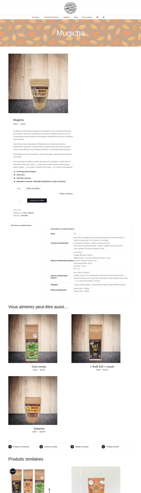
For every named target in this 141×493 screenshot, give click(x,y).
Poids (19, 188)
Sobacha (38, 428)
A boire (24, 213)
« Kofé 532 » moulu (102, 366)
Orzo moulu (39, 366)
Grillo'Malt (24, 215)
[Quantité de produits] (19, 200)
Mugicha (31, 213)
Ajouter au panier (37, 200)
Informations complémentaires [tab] (20, 225)
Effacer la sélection (66, 194)
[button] (103, 17)
